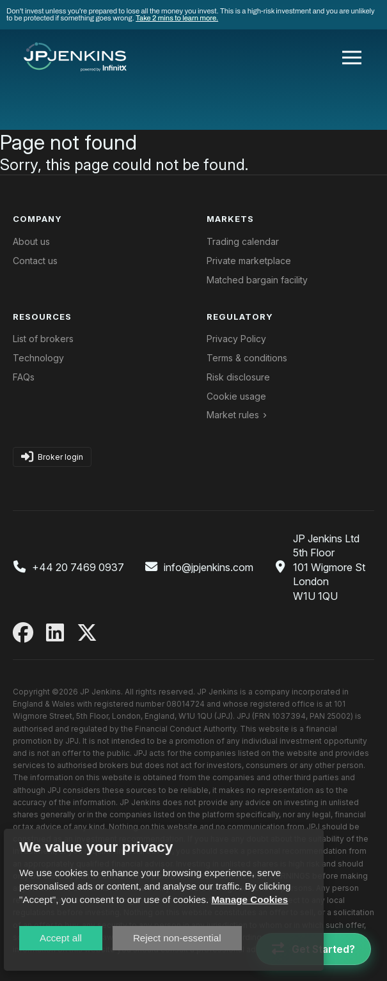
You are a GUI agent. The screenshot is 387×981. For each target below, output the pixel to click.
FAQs (24, 377)
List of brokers (43, 338)
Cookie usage (236, 396)
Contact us (35, 260)
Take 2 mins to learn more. (177, 18)
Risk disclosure (238, 377)
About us (31, 241)
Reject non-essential (177, 937)
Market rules (233, 414)
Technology (38, 357)
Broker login (52, 457)
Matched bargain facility (257, 279)
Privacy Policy (236, 338)
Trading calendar (243, 241)
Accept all (61, 937)
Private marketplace (249, 260)
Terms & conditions (247, 357)
